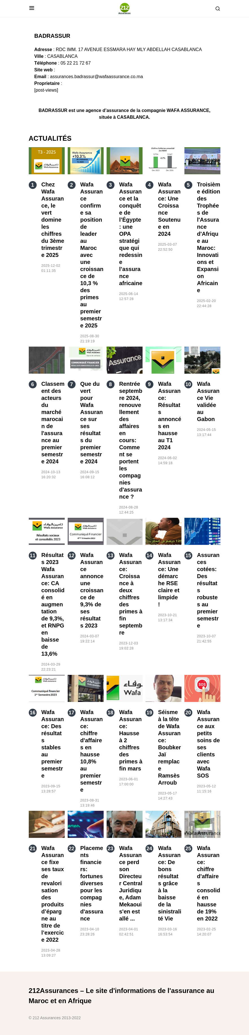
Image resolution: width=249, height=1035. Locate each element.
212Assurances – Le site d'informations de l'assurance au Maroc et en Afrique (121, 996)
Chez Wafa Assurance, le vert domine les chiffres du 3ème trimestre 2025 (52, 219)
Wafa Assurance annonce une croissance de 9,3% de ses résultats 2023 (91, 590)
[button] (32, 8)
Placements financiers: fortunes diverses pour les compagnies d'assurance (91, 883)
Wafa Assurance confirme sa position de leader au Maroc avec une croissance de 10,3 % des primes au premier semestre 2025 (91, 255)
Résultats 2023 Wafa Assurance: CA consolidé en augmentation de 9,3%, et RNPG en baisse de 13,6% (53, 604)
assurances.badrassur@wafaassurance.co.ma (96, 76)
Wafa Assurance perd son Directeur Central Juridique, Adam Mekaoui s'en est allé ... (130, 883)
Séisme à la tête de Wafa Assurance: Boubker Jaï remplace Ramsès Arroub (169, 747)
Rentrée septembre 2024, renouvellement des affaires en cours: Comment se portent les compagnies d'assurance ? (130, 440)
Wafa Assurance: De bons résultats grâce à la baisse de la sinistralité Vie (169, 883)
